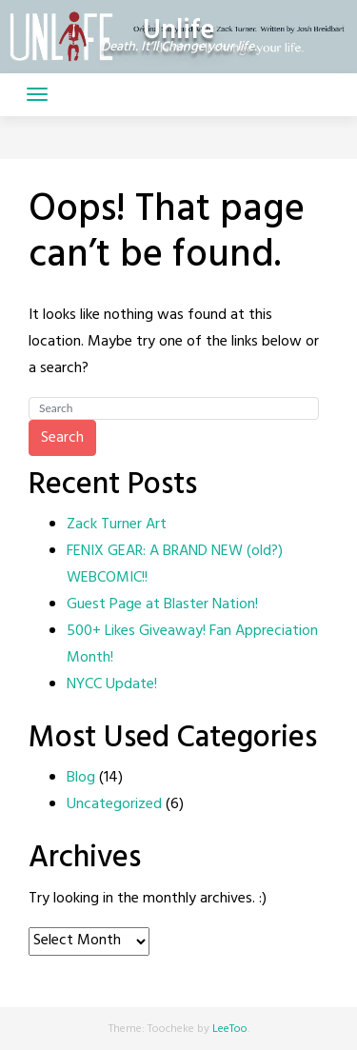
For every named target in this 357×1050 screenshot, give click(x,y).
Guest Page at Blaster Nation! (162, 604)
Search (62, 438)
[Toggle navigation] (37, 94)
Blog (81, 777)
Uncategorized (114, 804)
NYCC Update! (112, 684)
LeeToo (230, 1029)
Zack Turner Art (117, 524)
